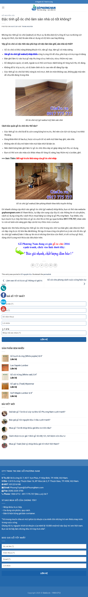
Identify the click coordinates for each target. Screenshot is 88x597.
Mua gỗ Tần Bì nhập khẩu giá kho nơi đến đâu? (30, 428)
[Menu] (3, 8)
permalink (47, 274)
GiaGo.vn (47, 593)
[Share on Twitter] (42, 265)
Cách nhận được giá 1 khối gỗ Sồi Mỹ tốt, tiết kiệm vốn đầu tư (37, 436)
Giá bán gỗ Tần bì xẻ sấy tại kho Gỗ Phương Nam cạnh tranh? (37, 412)
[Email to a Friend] (46, 265)
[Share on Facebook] (37, 265)
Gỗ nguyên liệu (8, 15)
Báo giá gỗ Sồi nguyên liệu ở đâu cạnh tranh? (29, 420)
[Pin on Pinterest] (51, 265)
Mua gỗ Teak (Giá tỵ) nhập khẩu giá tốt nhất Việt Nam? (34, 444)
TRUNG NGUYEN (27, 26)
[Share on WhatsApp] (33, 265)
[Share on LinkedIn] (55, 265)
